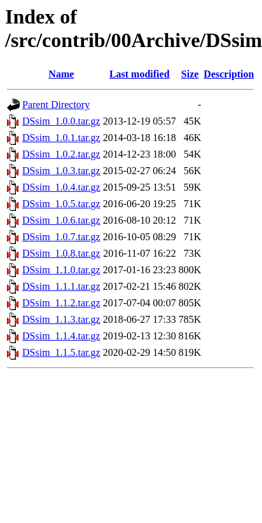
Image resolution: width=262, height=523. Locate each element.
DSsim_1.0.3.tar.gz (61, 170)
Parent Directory (56, 104)
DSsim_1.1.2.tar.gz (61, 302)
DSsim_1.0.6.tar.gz (61, 220)
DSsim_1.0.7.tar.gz (61, 236)
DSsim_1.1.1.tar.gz (61, 286)
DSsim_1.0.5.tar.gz (61, 203)
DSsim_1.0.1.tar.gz (61, 137)
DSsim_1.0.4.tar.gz (61, 187)
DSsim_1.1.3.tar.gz (61, 319)
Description (228, 74)
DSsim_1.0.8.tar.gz (61, 253)
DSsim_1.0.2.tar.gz (61, 154)
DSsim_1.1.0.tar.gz (61, 269)
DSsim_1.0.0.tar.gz (61, 121)
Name (61, 74)
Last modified (139, 74)
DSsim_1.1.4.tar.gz (61, 335)
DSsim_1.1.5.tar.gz (61, 352)
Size (190, 74)
